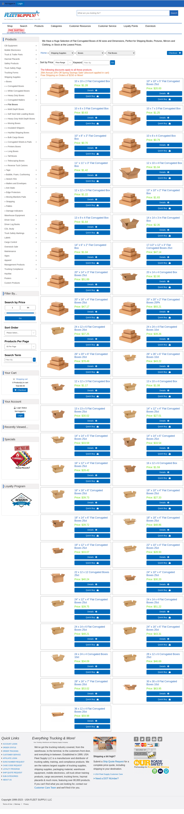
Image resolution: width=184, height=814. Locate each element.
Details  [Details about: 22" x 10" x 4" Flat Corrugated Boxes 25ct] (164, 557)
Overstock (150, 26)
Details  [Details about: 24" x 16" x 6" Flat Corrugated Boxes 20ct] (164, 639)
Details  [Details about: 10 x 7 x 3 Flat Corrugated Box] (164, 118)
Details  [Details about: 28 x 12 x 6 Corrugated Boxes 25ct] (164, 666)
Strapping (10, 201)
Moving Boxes (14, 123)
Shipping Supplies (12, 77)
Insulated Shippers (16, 128)
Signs (6, 256)
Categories (56, 26)
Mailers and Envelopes (16, 183)
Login (20, 4)
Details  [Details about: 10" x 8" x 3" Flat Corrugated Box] (92, 148)
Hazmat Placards (12, 59)
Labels (7, 238)
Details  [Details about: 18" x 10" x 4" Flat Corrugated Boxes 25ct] (164, 503)
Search (23, 26)
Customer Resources (80, 26)
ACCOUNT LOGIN (10, 744)
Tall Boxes (12, 156)
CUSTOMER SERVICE (12, 755)
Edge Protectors (13, 192)
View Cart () (173, 4)
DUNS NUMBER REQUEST (13, 762)
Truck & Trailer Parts (13, 54)
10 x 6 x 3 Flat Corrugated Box (91, 108)
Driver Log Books (12, 224)
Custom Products (12, 283)
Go (112, 63)
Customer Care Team (45, 787)
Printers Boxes (14, 146)
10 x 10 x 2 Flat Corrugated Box (92, 81)
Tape (8, 170)
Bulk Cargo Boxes (16, 137)
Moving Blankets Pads (16, 197)
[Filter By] (96, 62)
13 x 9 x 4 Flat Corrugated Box (91, 217)
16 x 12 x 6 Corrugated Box (161, 463)
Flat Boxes (13, 104)
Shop (10, 26)
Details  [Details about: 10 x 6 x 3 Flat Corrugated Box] (92, 118)
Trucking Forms (11, 72)
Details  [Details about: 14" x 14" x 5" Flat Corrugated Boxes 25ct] (92, 448)
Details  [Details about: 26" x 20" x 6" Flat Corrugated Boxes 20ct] (92, 366)
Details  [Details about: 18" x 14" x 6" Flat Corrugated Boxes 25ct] (92, 530)
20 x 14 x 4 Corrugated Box (161, 272)
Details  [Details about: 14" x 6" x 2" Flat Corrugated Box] (92, 257)
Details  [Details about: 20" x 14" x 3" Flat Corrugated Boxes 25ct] (92, 284)
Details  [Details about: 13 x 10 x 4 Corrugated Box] (164, 390)
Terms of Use (7, 804)
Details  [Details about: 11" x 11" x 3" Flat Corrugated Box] (92, 175)
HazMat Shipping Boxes (18, 132)
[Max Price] (28, 307)
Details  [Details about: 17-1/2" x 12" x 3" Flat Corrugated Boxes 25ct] (164, 257)
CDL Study (9, 229)
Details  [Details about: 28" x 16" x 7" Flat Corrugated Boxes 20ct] (92, 694)
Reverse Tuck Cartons (18, 165)
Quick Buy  (92, 96)
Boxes (9, 81)
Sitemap (17, 804)
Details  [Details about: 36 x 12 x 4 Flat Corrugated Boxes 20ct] (92, 721)
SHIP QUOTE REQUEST (12, 773)
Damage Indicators (14, 211)
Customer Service (107, 26)
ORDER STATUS (9, 748)
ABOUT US (7, 780)
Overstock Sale (11, 247)
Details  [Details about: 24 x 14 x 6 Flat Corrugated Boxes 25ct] (92, 639)
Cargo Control (10, 242)
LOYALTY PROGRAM (11, 769)
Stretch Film (11, 179)
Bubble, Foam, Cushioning (18, 174)
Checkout (20, 390)
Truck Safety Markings (14, 233)
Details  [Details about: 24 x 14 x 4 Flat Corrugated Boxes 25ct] (164, 612)
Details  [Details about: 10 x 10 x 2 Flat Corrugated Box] (92, 90)
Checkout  (175, 53)
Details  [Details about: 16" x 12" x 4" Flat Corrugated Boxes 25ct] (92, 475)
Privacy (26, 804)
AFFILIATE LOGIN (10, 758)
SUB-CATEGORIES (10, 776)
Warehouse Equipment (14, 215)
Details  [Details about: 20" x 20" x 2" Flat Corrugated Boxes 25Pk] (164, 312)
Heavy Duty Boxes (16, 95)
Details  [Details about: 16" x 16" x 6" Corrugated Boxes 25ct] (92, 503)
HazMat (7, 274)
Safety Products (11, 63)
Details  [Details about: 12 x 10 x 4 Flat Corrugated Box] (164, 172)
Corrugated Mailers (16, 100)
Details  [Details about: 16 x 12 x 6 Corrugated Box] (164, 472)
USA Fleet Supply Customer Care (109, 774)
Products (39, 26)
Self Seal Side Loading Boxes (21, 114)
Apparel (7, 260)
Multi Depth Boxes (16, 109)
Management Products (14, 264)
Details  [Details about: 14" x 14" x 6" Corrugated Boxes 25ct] (164, 448)
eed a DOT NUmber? (108, 778)
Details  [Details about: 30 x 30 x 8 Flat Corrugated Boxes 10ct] (164, 694)
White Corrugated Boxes (19, 91)
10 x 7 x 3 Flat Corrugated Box (163, 108)
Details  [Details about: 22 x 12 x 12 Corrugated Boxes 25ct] (92, 584)
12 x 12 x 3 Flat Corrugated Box (92, 190)
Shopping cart (22, 379)
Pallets (9, 206)
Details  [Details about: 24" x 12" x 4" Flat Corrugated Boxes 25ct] (92, 612)
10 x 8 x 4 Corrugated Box (161, 135)
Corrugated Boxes (16, 86)
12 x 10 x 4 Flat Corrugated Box (164, 163)
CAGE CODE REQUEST (12, 765)
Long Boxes (13, 151)
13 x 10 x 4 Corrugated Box (161, 381)
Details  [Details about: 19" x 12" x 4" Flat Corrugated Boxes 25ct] (92, 557)
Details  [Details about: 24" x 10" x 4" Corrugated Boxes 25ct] (164, 584)
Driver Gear (9, 220)
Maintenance (10, 251)
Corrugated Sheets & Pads (20, 142)
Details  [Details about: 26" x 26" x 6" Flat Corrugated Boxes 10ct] (164, 366)
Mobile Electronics (12, 50)
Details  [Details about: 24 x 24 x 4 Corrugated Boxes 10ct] (92, 666)
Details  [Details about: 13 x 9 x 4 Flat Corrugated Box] (92, 227)
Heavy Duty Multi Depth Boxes (21, 119)
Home (44, 53)
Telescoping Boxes (16, 161)
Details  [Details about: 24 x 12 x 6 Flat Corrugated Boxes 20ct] (92, 339)
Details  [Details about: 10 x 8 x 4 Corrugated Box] (164, 145)
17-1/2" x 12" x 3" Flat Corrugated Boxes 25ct (159, 246)
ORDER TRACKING (10, 751)
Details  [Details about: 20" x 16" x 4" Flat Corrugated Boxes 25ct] (92, 312)
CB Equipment (10, 45)
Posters (7, 278)
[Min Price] (12, 307)
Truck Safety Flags (12, 68)
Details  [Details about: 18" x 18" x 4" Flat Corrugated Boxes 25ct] (164, 530)
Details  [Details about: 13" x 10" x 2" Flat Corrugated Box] (164, 202)
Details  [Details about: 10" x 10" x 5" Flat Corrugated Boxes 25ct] (164, 93)
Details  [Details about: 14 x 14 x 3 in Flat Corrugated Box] (164, 230)
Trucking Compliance (13, 269)
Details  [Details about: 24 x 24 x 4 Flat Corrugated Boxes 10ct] (164, 339)
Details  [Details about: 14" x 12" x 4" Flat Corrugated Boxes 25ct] (164, 421)
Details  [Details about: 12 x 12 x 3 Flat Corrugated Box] (92, 199)
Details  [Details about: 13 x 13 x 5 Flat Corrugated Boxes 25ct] (92, 421)
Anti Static (10, 188)
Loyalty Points (131, 26)
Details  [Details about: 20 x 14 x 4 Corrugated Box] (164, 281)
